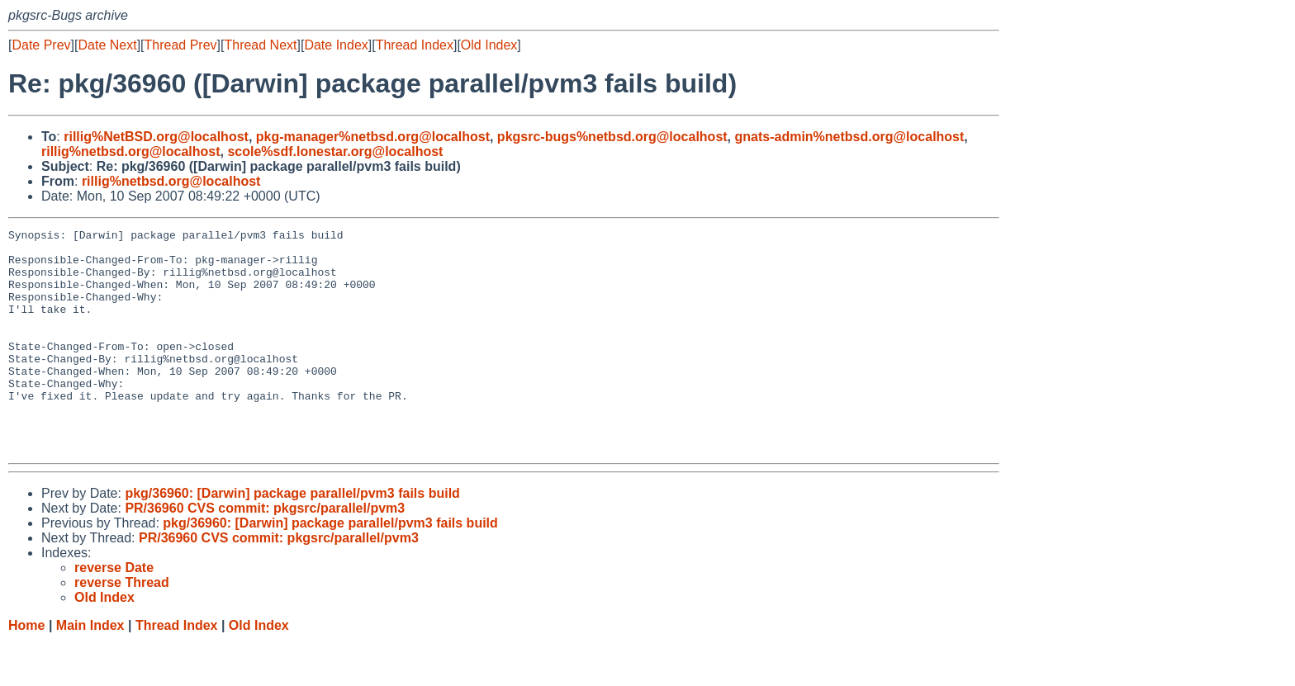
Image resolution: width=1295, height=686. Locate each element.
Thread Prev (181, 45)
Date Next (107, 45)
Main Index (90, 670)
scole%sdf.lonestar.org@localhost (335, 151)
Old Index (489, 45)
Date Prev (41, 45)
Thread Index (414, 45)
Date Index (336, 45)
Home (26, 670)
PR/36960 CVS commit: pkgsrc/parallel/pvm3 (265, 553)
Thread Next (260, 45)
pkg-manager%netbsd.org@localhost (373, 137)
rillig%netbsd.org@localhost (131, 151)
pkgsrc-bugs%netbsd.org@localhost (612, 137)
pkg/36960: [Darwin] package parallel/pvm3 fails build (292, 538)
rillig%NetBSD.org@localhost (156, 137)
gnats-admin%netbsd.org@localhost (850, 137)
